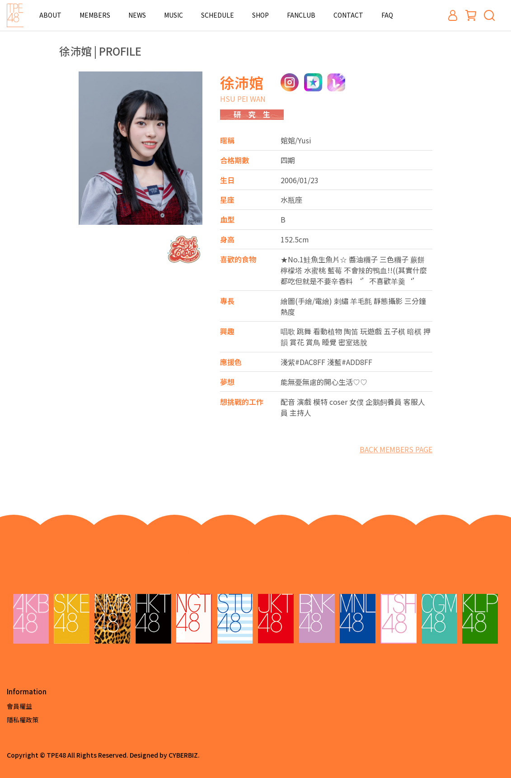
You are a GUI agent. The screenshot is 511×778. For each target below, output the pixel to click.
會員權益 (19, 706)
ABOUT (50, 14)
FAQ (387, 14)
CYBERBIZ (183, 754)
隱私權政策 (22, 719)
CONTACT (348, 14)
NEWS (137, 14)
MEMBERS (95, 14)
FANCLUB (301, 14)
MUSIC (173, 14)
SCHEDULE (217, 14)
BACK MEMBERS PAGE (396, 449)
